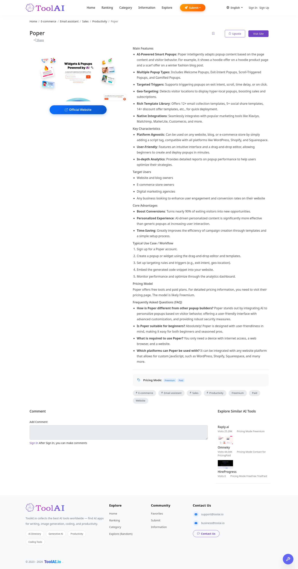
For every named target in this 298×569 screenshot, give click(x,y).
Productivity (215, 393)
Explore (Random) (120, 534)
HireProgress (227, 472)
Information (146, 8)
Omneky (224, 447)
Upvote (235, 33)
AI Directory (35, 533)
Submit (192, 7)
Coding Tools (35, 541)
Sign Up (264, 7)
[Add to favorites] (213, 33)
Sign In (253, 7)
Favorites (157, 513)
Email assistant (171, 393)
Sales (194, 393)
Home (91, 8)
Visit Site (258, 33)
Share (39, 40)
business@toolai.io (213, 523)
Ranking (107, 8)
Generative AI (56, 533)
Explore (167, 8)
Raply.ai (223, 427)
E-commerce (144, 393)
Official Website (78, 110)
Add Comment (39, 422)
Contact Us (206, 533)
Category (125, 8)
